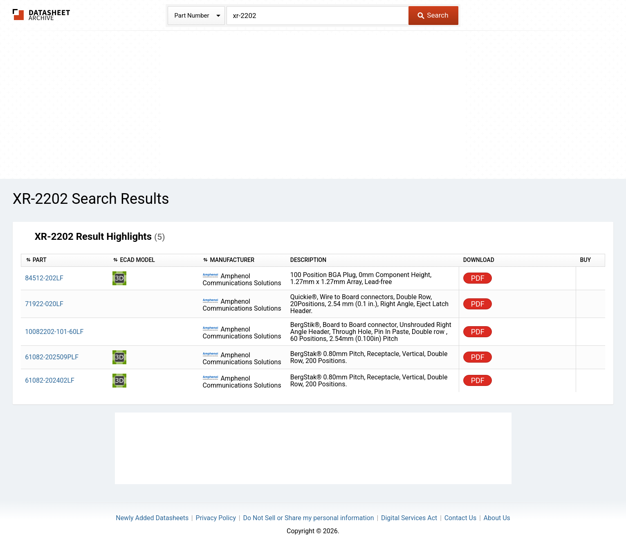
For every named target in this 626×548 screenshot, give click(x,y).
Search (432, 15)
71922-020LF (44, 304)
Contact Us (460, 518)
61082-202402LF (49, 380)
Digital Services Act (409, 518)
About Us (497, 518)
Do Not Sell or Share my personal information (308, 518)
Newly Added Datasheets (152, 518)
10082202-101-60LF (54, 332)
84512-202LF (44, 278)
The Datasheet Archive (41, 14)
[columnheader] (64, 260)
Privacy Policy (216, 518)
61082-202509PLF (52, 357)
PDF (478, 278)
